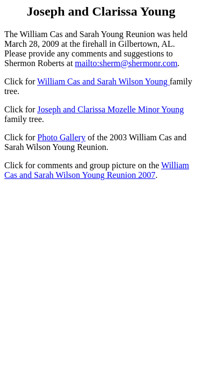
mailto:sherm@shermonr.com (126, 63)
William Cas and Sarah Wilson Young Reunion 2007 (96, 170)
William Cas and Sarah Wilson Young (103, 81)
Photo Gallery (61, 137)
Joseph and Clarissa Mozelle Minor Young (110, 109)
